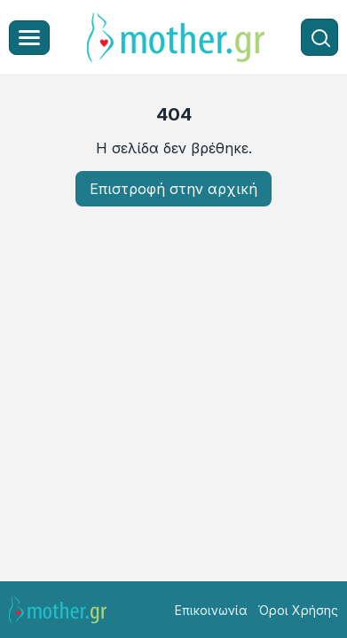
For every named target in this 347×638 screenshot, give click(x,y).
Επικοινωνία (211, 610)
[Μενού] (29, 37)
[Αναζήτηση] (319, 37)
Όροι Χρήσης (298, 610)
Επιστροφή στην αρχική (173, 189)
